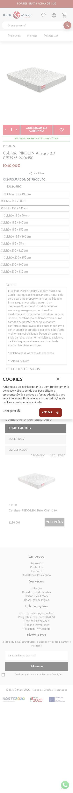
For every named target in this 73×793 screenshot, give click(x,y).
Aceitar (50, 412)
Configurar (12, 411)
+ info (38, 402)
